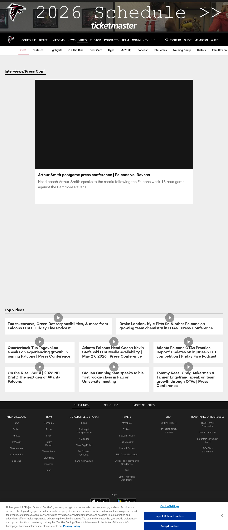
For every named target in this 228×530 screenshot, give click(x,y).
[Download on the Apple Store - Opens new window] (100, 485)
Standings (49, 457)
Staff (48, 470)
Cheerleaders (16, 448)
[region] (114, 516)
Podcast (16, 442)
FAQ (127, 470)
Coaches (48, 464)
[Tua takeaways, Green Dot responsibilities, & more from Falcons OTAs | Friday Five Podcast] (58, 326)
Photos (16, 435)
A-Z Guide (84, 438)
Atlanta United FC (208, 432)
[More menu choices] (153, 39)
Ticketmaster (126, 442)
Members (127, 423)
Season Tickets (127, 435)
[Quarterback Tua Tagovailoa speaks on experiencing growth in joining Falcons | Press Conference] (40, 352)
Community (16, 454)
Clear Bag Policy (84, 445)
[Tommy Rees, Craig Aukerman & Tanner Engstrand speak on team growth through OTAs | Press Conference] (188, 379)
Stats (48, 435)
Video (16, 429)
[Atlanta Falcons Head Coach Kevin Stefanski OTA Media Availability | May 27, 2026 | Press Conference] (114, 352)
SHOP (169, 416)
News (16, 423)
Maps (84, 423)
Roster (49, 429)
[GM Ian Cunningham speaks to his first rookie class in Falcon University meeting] (114, 377)
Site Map (16, 460)
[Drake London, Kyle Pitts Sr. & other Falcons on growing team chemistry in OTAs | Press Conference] (170, 326)
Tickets (126, 429)
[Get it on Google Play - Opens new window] (126, 486)
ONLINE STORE (169, 423)
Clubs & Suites (127, 448)
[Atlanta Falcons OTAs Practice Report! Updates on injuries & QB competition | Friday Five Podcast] (188, 352)
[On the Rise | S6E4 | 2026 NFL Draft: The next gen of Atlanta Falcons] (40, 377)
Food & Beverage (84, 461)
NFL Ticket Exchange (126, 454)
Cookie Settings (169, 506)
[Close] (222, 515)
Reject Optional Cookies (170, 516)
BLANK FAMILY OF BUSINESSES (207, 416)
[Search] (166, 39)
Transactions (48, 451)
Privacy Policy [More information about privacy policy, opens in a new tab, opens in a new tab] (71, 526)
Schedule (49, 423)
